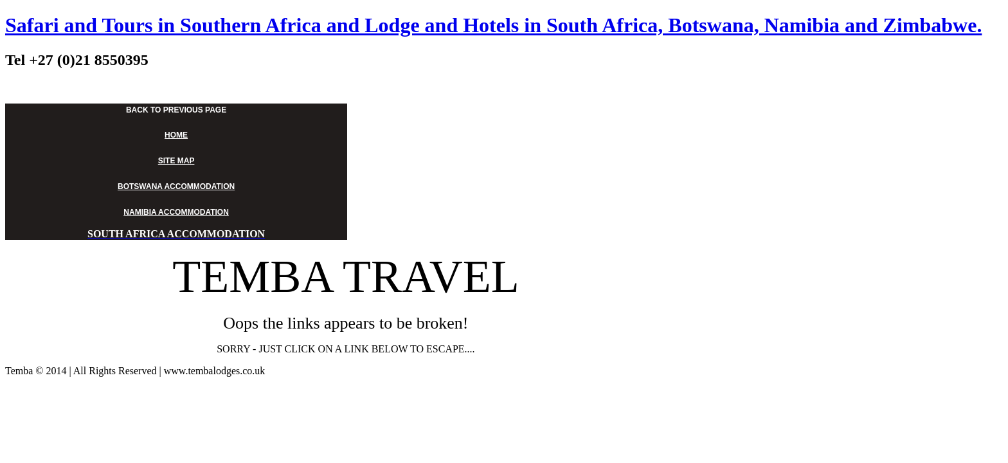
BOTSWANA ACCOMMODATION (176, 186)
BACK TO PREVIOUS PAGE (176, 109)
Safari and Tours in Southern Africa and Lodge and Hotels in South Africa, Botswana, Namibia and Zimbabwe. (493, 25)
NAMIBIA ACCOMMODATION (176, 212)
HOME (176, 135)
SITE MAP (176, 160)
